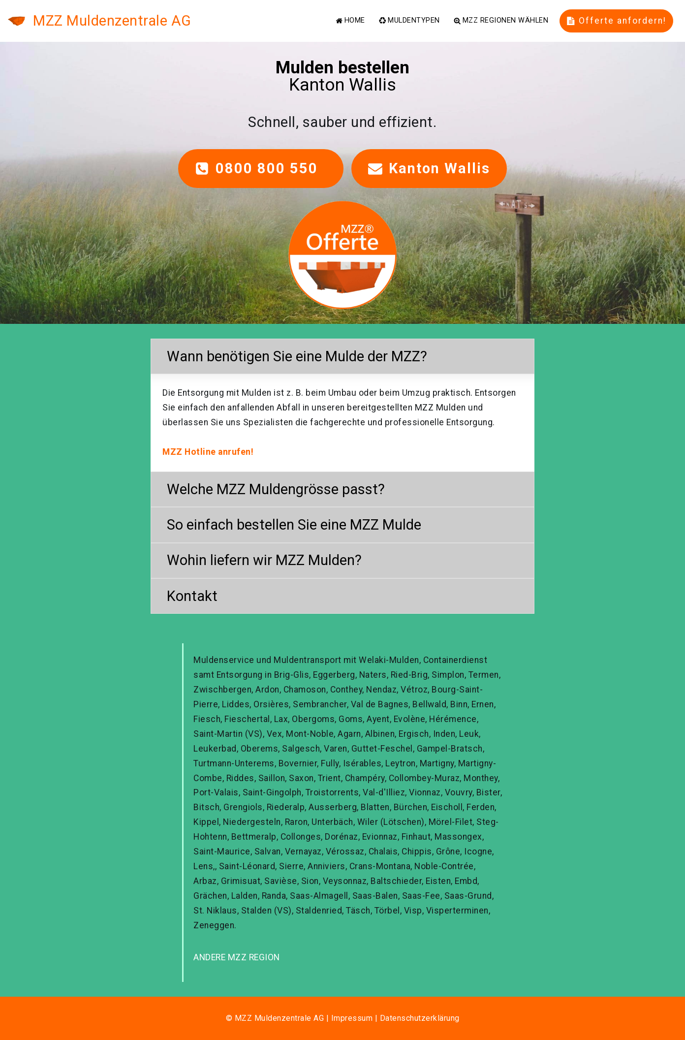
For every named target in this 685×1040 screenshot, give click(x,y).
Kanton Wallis (429, 168)
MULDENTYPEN (409, 20)
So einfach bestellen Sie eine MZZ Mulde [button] (294, 524)
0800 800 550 (261, 168)
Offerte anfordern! (616, 21)
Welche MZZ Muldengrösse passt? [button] (276, 489)
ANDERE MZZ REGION (236, 957)
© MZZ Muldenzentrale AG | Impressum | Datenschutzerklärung (343, 1018)
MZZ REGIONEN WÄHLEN (501, 20)
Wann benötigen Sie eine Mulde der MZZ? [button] (297, 356)
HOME (350, 20)
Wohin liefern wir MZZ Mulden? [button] (264, 560)
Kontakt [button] (192, 596)
